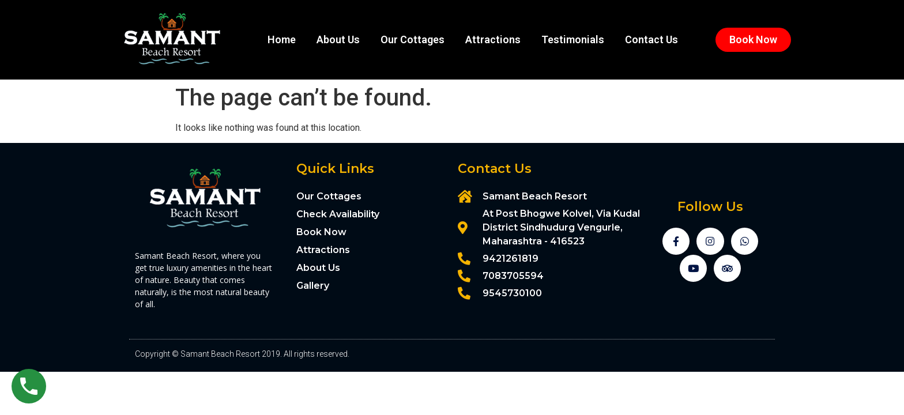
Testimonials (572, 39)
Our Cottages (413, 39)
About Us (338, 39)
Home (282, 39)
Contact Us (651, 39)
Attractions (493, 39)
